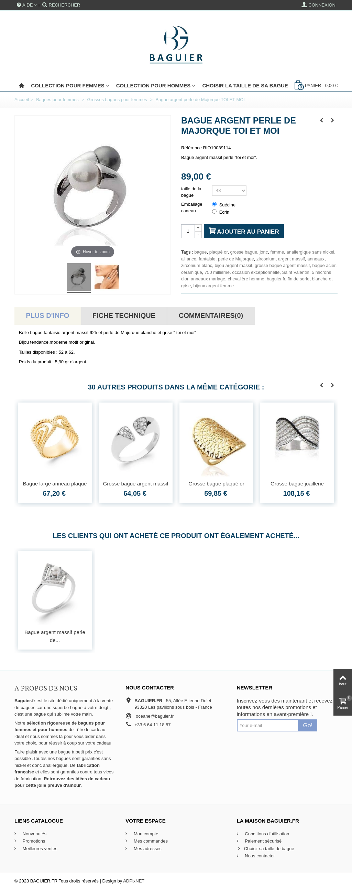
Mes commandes (150, 841)
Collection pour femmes (67, 85)
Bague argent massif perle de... (54, 636)
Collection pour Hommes (153, 85)
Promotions (33, 841)
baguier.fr (276, 278)
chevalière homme (246, 278)
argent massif (291, 258)
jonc (264, 252)
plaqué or (218, 252)
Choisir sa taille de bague (265, 848)
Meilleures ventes (39, 848)
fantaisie (207, 258)
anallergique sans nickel (310, 252)
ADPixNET (133, 880)
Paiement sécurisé (263, 841)
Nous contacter (259, 855)
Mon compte (145, 833)
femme (277, 252)
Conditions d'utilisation (266, 833)
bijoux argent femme (213, 285)
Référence (191, 147)
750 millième (217, 272)
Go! (307, 725)
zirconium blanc (196, 265)
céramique (191, 272)
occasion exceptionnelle (255, 272)
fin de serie (299, 278)
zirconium (266, 258)
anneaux (315, 258)
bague (200, 252)
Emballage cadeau (191, 208)
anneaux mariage (208, 278)
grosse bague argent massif (282, 265)
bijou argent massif (233, 265)
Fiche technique (123, 315)
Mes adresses (147, 848)
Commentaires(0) (211, 315)
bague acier (324, 265)
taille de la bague (191, 192)
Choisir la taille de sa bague (245, 85)
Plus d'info (47, 315)
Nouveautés (33, 833)
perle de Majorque (236, 258)
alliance (188, 258)
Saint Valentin (295, 272)
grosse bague (243, 252)
